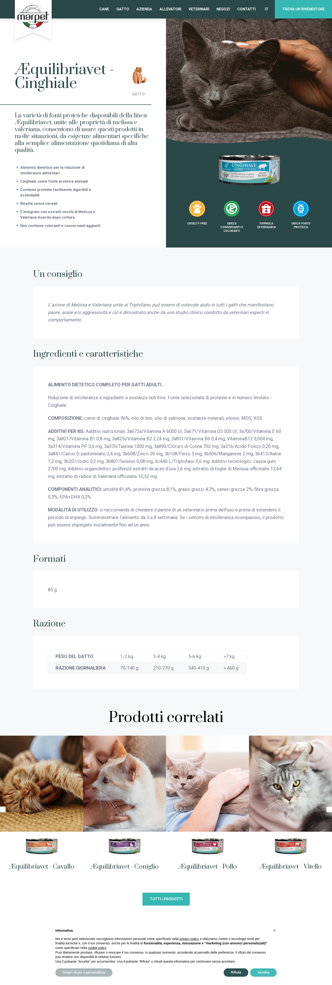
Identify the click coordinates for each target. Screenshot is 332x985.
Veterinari (199, 9)
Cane (104, 9)
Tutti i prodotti (166, 899)
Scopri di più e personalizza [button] (84, 972)
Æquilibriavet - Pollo (207, 867)
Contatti (246, 9)
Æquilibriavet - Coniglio (124, 867)
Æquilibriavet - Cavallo (41, 867)
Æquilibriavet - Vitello (291, 867)
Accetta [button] (263, 972)
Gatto (122, 9)
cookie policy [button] (97, 948)
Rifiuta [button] (236, 972)
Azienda (144, 9)
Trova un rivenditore (303, 9)
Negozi (223, 9)
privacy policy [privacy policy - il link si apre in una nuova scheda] (189, 939)
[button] (274, 930)
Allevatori (170, 9)
